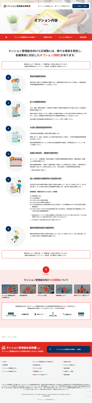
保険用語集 (83, 37)
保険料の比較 (48, 37)
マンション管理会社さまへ (63, 6)
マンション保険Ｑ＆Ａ (65, 37)
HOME (3, 337)
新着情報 (5, 365)
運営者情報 (67, 374)
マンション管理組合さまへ (47, 6)
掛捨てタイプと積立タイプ (40, 374)
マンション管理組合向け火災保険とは (43, 361)
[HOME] (6, 37)
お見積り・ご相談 (81, 6)
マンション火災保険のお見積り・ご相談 (68, 349)
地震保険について (38, 371)
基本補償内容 (36, 365)
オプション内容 (37, 368)
